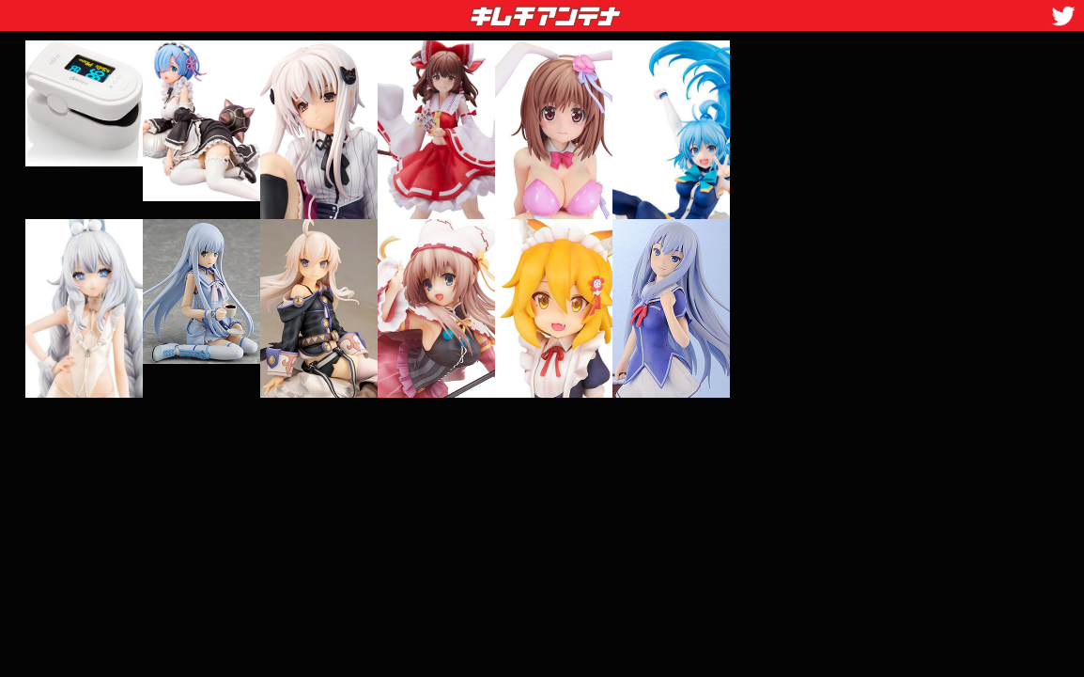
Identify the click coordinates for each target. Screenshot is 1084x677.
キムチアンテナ (408, 10)
